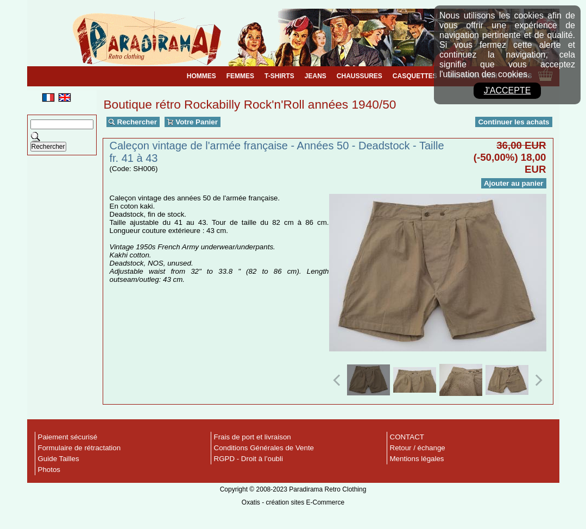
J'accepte (507, 90)
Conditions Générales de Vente (264, 448)
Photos (49, 469)
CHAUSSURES (359, 76)
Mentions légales (417, 459)
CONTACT (407, 437)
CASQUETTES (415, 76)
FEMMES (240, 76)
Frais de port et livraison (252, 437)
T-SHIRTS (279, 76)
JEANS (315, 76)
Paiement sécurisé (68, 437)
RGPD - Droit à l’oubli (248, 459)
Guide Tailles (58, 459)
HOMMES (201, 76)
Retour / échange (417, 448)
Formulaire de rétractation (79, 448)
